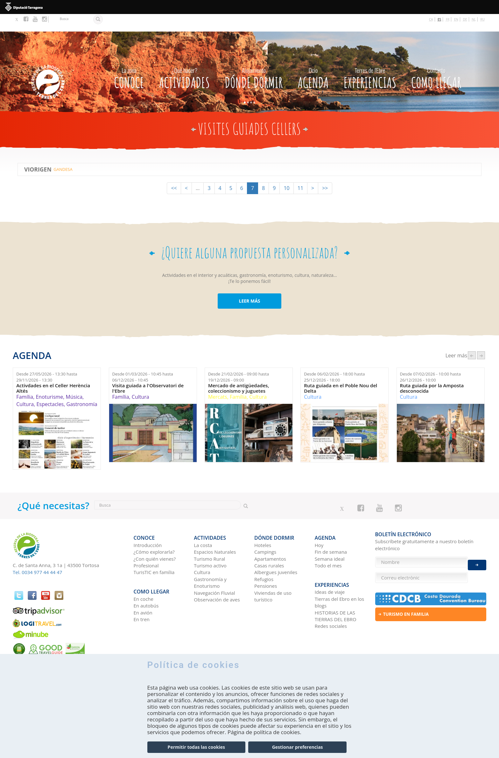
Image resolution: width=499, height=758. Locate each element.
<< (174, 170)
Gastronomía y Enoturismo (210, 561)
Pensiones (265, 565)
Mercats (217, 379)
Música (74, 379)
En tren (142, 594)
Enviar (477, 560)
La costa (203, 524)
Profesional (146, 544)
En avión (143, 588)
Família (24, 379)
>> (325, 170)
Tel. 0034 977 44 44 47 (37, 554)
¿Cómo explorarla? (154, 531)
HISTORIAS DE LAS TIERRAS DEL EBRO (335, 591)
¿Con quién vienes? (155, 538)
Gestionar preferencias (297, 747)
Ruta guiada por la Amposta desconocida (432, 371)
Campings (265, 531)
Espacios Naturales (215, 531)
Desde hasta (46, 359)
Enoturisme (49, 379)
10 (286, 170)
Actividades (184, 59)
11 (300, 170)
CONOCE (129, 59)
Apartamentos (270, 538)
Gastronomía (82, 386)
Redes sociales (331, 601)
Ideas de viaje (330, 567)
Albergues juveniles (275, 551)
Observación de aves (217, 578)
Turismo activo (210, 544)
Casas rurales (269, 544)
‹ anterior (472, 338)
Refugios (263, 558)
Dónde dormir (254, 59)
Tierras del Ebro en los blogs (339, 577)
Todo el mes (328, 544)
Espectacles (50, 386)
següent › (481, 338)
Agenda (313, 59)
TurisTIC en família (154, 551)
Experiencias (370, 59)
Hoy (319, 524)
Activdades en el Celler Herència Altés (53, 371)
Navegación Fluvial (214, 572)
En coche (143, 574)
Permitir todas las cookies (196, 747)
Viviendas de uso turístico (273, 575)
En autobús (146, 581)
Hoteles (262, 524)
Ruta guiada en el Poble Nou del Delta (340, 371)
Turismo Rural (209, 538)
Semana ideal (330, 538)
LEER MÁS (249, 284)
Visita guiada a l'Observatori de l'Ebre (148, 371)
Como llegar (436, 59)
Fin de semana (331, 531)
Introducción (148, 524)
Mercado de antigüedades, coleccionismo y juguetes (238, 371)
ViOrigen (38, 152)
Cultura (25, 386)
